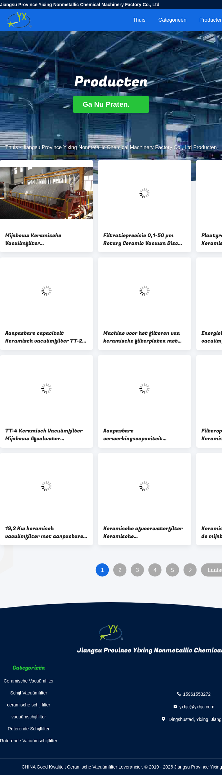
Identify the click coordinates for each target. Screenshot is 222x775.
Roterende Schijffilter (29, 728)
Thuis (139, 20)
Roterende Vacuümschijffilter (28, 740)
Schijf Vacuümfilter (28, 692)
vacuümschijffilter (28, 716)
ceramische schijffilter (28, 704)
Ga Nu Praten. (111, 104)
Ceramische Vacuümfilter (29, 680)
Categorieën (172, 20)
